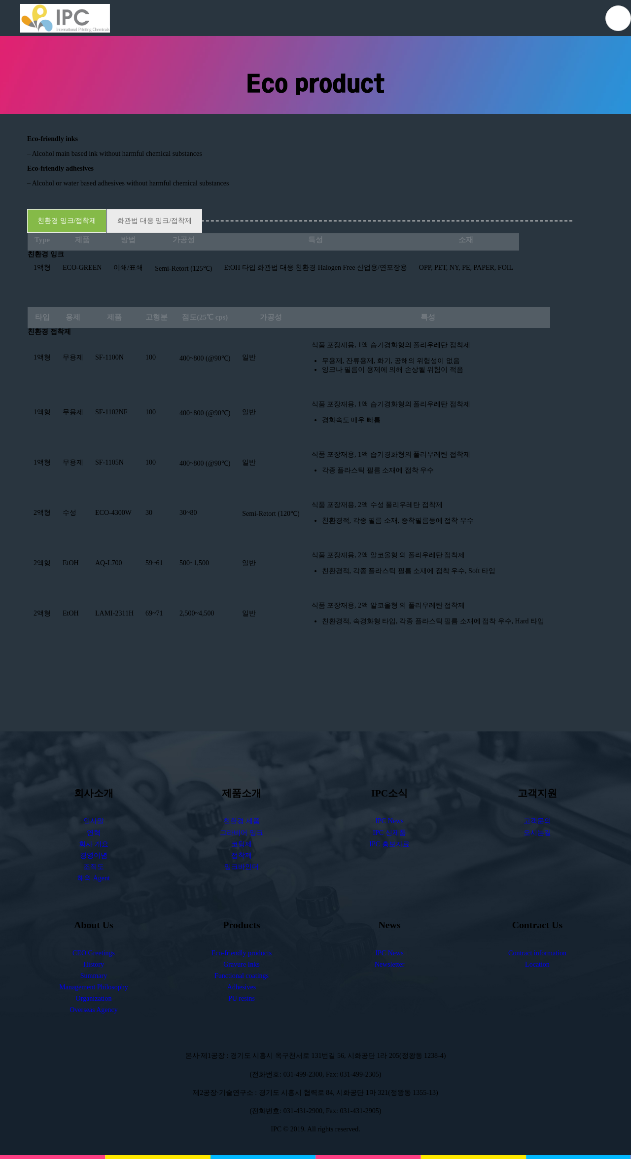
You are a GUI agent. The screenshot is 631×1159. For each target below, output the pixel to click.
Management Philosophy (93, 987)
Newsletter (390, 964)
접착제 (241, 855)
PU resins (241, 999)
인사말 (93, 821)
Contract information (537, 953)
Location (537, 964)
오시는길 (537, 832)
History (93, 964)
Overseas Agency (94, 1010)
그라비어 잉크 (241, 832)
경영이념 (93, 855)
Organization (94, 999)
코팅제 (241, 844)
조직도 (93, 866)
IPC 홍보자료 (389, 844)
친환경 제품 (241, 821)
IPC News (389, 821)
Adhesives (241, 987)
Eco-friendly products (241, 953)
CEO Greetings (93, 953)
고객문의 (537, 821)
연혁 (94, 832)
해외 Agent (93, 878)
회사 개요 (93, 844)
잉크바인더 (241, 866)
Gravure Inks (241, 964)
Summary (93, 975)
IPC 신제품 (389, 832)
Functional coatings (241, 975)
